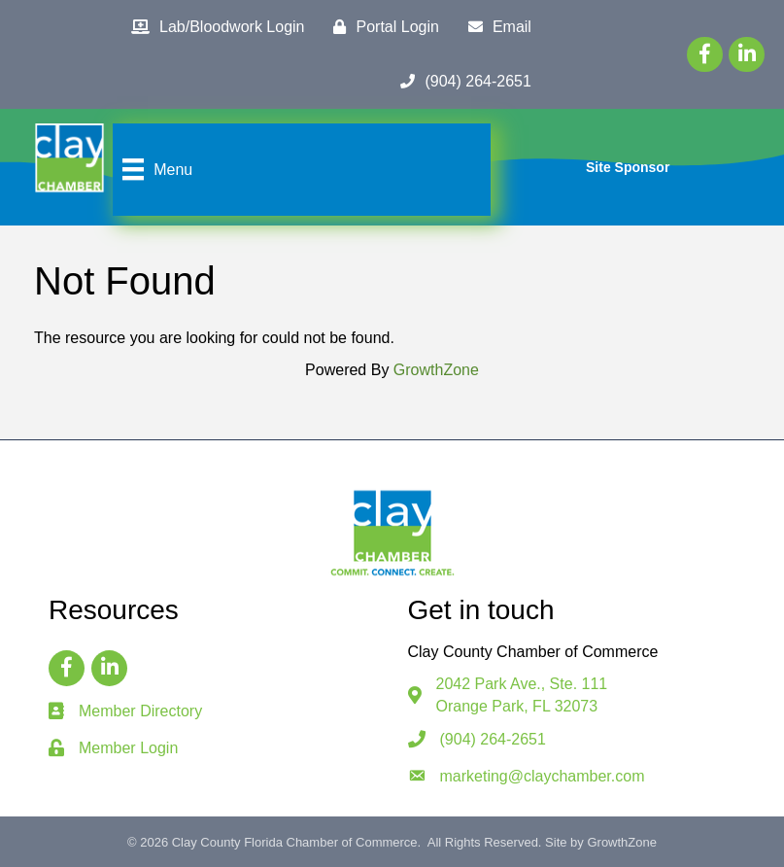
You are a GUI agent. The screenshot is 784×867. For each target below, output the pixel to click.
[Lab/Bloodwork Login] (212, 27)
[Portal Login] (381, 27)
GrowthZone (436, 370)
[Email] (495, 27)
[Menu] (155, 169)
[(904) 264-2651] (460, 81)
